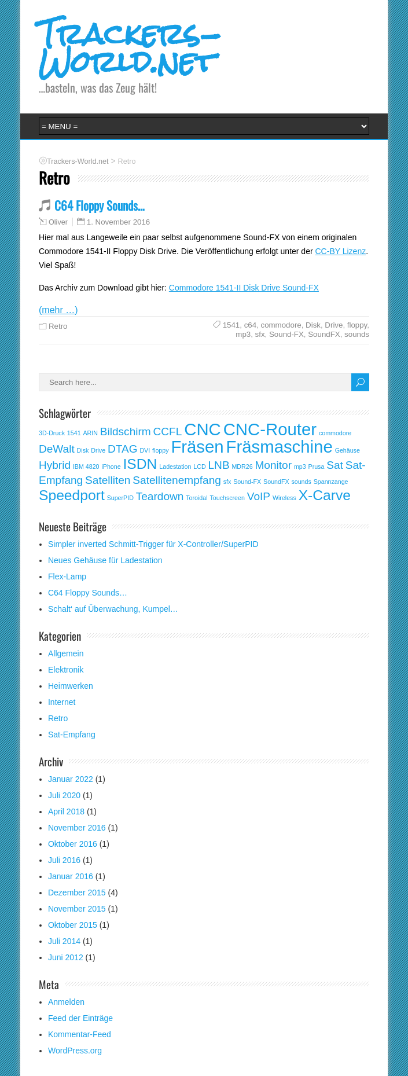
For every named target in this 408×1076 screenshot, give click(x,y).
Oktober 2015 (72, 925)
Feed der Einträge (80, 1018)
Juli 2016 (64, 860)
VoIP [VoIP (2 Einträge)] (258, 496)
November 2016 (77, 827)
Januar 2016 (70, 876)
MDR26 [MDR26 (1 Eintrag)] (241, 466)
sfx (260, 334)
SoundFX (324, 334)
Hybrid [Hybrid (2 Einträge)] (55, 465)
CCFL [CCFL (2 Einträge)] (167, 431)
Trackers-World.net (130, 47)
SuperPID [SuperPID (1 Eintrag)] (120, 497)
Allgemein (65, 653)
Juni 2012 (65, 957)
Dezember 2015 (77, 892)
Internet (61, 702)
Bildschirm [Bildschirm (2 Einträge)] (125, 431)
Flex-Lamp (67, 576)
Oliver (58, 222)
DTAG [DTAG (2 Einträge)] (123, 449)
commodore (281, 325)
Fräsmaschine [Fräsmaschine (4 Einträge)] (279, 446)
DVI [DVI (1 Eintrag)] (144, 450)
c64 (250, 325)
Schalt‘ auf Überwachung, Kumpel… (113, 609)
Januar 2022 (70, 779)
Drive (334, 325)
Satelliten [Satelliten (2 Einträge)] (107, 480)
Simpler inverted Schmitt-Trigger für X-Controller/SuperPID (153, 544)
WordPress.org (75, 1050)
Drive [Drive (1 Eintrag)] (98, 450)
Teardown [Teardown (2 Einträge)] (160, 496)
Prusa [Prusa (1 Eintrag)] (316, 466)
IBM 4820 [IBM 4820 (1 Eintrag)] (86, 466)
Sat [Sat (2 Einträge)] (334, 465)
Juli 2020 (64, 795)
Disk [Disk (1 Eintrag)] (83, 450)
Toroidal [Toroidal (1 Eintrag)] (196, 497)
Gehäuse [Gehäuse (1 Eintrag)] (347, 450)
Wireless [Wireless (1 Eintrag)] (284, 497)
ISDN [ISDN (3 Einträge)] (140, 464)
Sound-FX (286, 334)
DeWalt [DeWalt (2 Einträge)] (57, 449)
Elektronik (65, 669)
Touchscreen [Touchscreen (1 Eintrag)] (226, 497)
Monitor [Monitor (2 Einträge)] (273, 465)
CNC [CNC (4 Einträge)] (202, 429)
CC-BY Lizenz (340, 251)
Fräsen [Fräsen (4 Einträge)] (197, 446)
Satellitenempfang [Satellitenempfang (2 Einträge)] (176, 480)
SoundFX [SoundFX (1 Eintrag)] (276, 481)
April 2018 (66, 811)
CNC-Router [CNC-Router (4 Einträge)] (270, 429)
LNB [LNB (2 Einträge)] (219, 465)
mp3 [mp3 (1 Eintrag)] (300, 466)
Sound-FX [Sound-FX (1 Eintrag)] (247, 481)
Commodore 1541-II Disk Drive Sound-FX (244, 287)
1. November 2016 (118, 222)
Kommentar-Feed (79, 1034)
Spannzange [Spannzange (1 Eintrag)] (331, 481)
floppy (357, 325)
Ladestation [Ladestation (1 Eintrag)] (175, 466)
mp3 (243, 334)
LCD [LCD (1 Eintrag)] (199, 466)
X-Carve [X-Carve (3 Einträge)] (325, 495)
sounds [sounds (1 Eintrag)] (301, 481)
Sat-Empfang (71, 734)
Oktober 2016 (72, 844)
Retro (58, 326)
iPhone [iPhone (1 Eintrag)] (110, 466)
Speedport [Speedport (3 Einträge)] (72, 495)
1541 (231, 325)
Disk (313, 325)
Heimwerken (70, 686)
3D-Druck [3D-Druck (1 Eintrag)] (52, 432)
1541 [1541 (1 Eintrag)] (74, 432)
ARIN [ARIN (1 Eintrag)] (90, 432)
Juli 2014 (64, 941)
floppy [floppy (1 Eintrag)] (160, 450)
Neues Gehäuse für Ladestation (105, 560)
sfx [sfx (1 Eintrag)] (227, 481)
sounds (356, 334)
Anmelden (66, 1002)
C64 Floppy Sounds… (99, 205)
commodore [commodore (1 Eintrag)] (335, 432)
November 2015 (77, 908)
